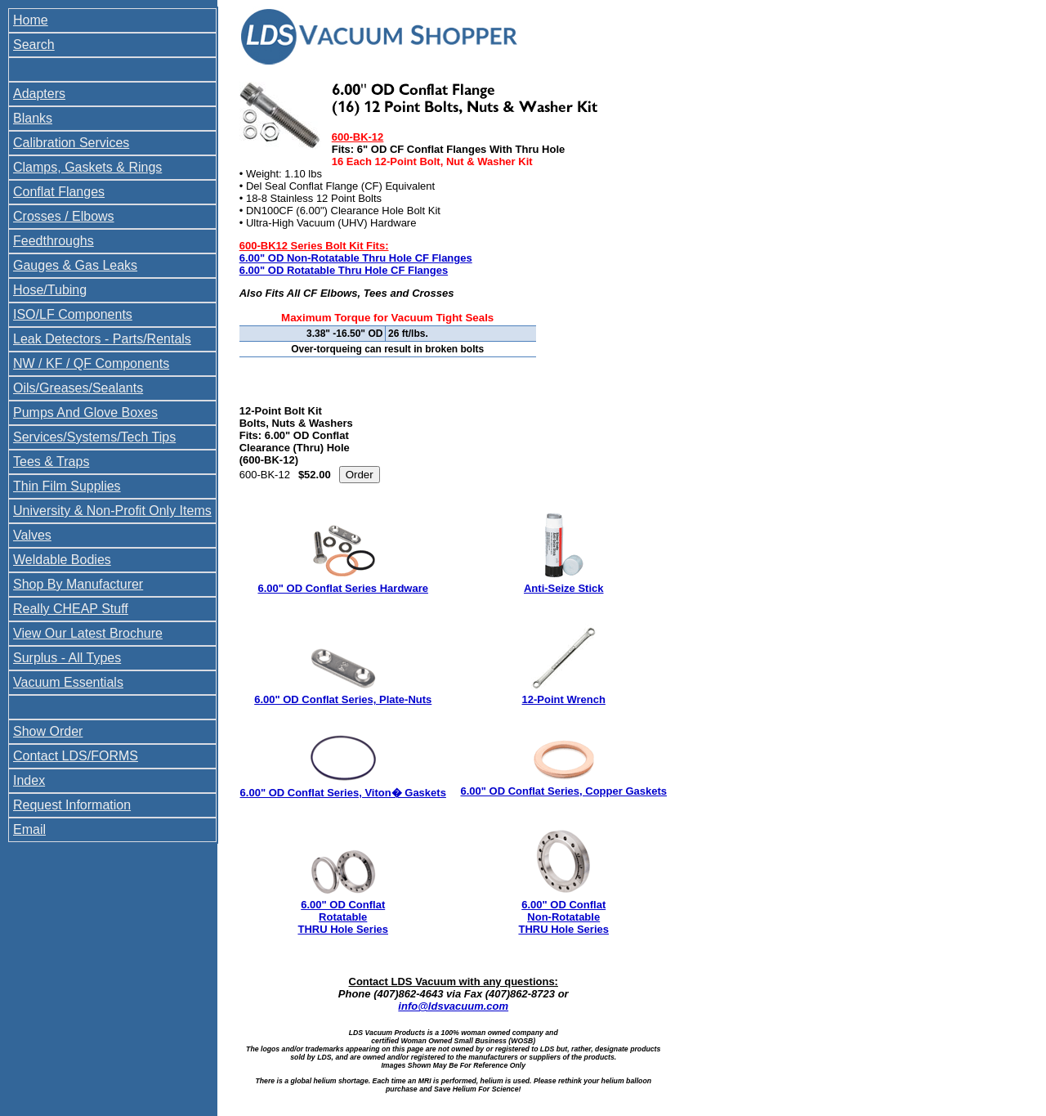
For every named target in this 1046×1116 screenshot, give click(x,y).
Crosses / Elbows (63, 216)
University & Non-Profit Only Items (112, 511)
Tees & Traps (51, 461)
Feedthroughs (53, 241)
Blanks (32, 118)
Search (34, 45)
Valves (32, 535)
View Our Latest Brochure (88, 633)
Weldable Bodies (62, 560)
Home (30, 20)
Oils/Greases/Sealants (78, 388)
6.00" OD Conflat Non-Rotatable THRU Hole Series (563, 917)
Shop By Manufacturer (78, 584)
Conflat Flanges (59, 192)
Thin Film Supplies (67, 486)
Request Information (72, 805)
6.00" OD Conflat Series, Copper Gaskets (563, 791)
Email (29, 829)
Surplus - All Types (67, 658)
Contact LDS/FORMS (75, 756)
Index (29, 780)
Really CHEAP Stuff (70, 609)
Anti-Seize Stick (564, 588)
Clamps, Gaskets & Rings (87, 167)
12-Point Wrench (564, 699)
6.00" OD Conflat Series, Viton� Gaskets (343, 793)
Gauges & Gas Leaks (75, 265)
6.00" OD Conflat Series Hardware (343, 588)
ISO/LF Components (72, 314)
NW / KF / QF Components (91, 363)
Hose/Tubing (50, 290)
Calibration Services (71, 143)
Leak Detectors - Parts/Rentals (102, 339)
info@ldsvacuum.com (453, 1006)
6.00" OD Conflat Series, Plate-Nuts (342, 699)
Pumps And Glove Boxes (85, 412)
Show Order (48, 731)
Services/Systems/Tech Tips (94, 437)
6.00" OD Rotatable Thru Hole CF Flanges (343, 270)
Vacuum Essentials (68, 682)
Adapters (39, 94)
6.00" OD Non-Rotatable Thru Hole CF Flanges (355, 258)
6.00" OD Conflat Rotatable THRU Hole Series (342, 917)
